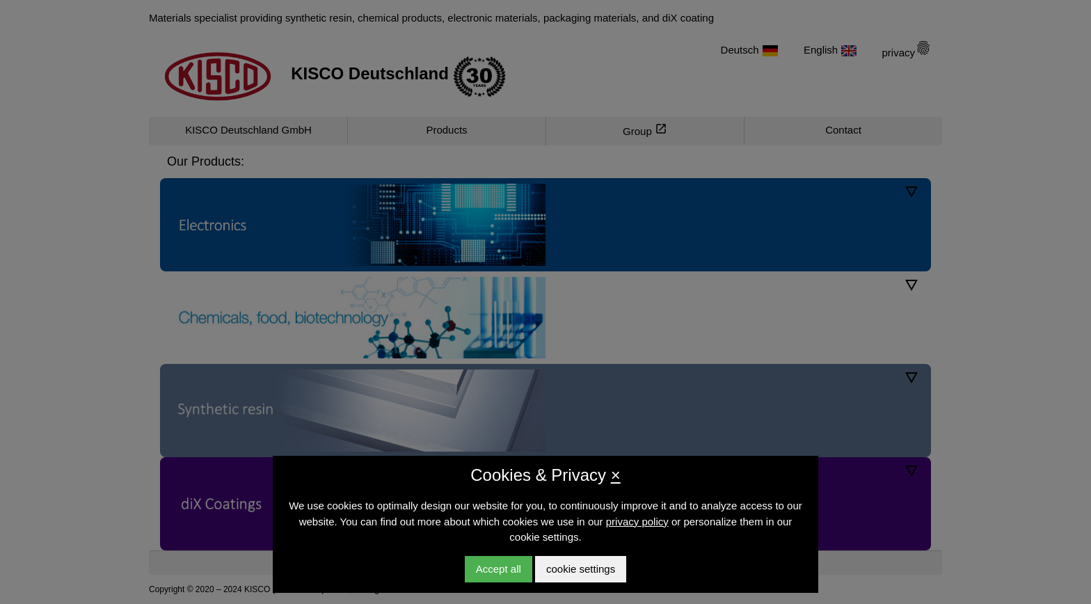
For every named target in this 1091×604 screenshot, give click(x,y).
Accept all (498, 569)
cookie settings (580, 569)
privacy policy (637, 521)
